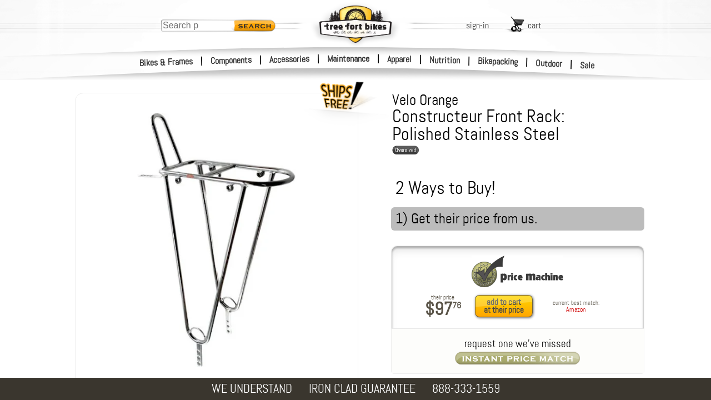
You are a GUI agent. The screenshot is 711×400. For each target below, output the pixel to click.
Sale (587, 65)
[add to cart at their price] (507, 306)
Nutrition (444, 60)
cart (535, 25)
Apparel (399, 59)
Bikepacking (498, 61)
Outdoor (549, 63)
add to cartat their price (504, 306)
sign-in (477, 25)
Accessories (289, 59)
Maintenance (348, 58)
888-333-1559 (466, 389)
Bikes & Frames (166, 62)
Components (231, 60)
